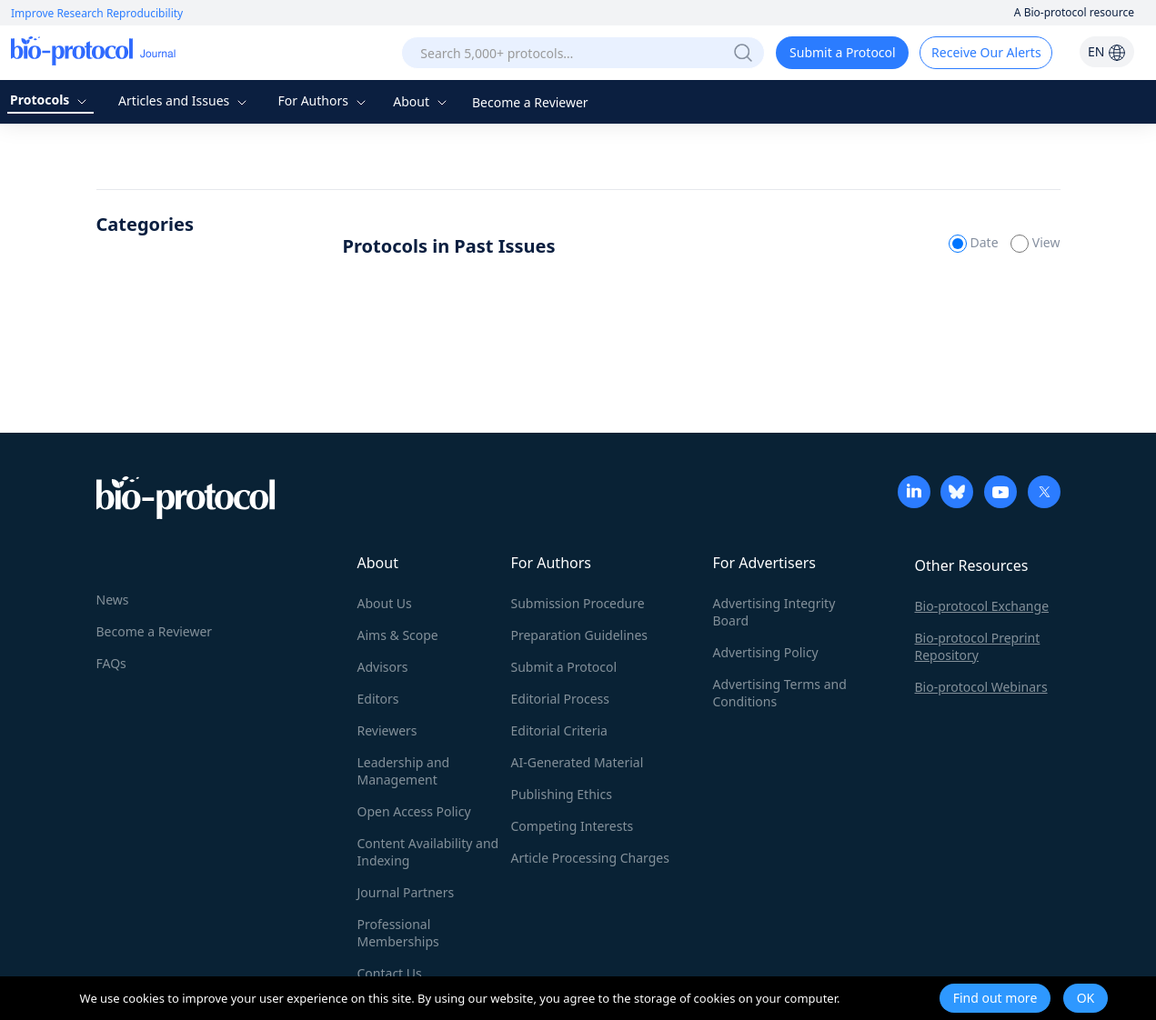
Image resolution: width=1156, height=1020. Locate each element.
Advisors (382, 666)
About (421, 101)
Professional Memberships (398, 932)
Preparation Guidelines (579, 635)
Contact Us (389, 973)
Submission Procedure (578, 603)
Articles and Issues (184, 100)
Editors (378, 698)
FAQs (111, 663)
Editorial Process (560, 698)
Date (975, 242)
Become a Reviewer (530, 102)
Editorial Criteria (559, 730)
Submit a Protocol (842, 52)
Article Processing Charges (590, 857)
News (112, 599)
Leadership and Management (403, 771)
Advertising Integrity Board (774, 612)
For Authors (323, 100)
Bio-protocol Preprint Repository (977, 646)
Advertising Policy (766, 652)
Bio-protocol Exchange (982, 606)
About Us (384, 603)
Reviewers (387, 730)
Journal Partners (406, 892)
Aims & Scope (397, 635)
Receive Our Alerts (985, 52)
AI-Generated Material (577, 762)
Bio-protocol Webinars (981, 686)
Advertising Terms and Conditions (780, 692)
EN (1107, 51)
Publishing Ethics (561, 794)
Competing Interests (572, 826)
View (1035, 242)
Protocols (50, 99)
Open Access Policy (414, 811)
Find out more (995, 997)
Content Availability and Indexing (428, 852)
